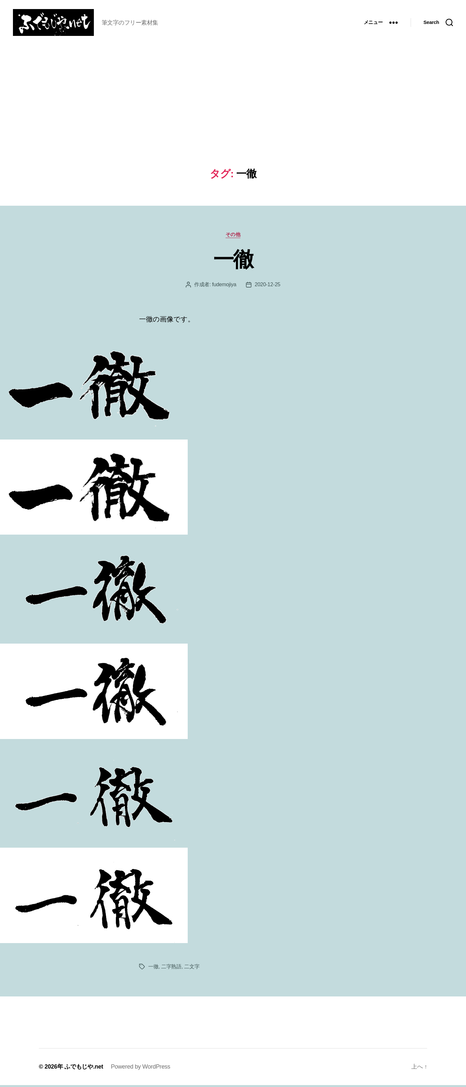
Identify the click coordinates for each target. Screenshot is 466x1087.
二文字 (191, 968)
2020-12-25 (267, 286)
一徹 (233, 261)
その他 (233, 236)
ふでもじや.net (83, 1068)
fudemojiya (224, 286)
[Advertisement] (233, 121)
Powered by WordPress (140, 1068)
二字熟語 (171, 968)
